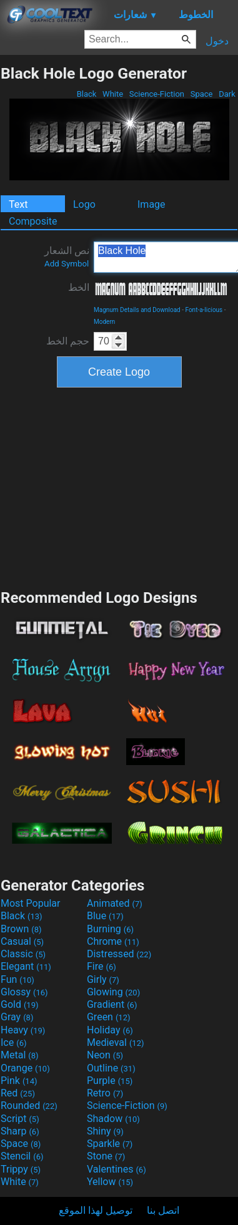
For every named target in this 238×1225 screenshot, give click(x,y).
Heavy (23, 1030)
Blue (105, 916)
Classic (23, 954)
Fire (101, 966)
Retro (105, 1093)
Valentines (116, 1169)
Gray (17, 1017)
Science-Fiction (157, 94)
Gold (20, 1004)
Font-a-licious (203, 309)
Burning (110, 929)
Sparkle (109, 1143)
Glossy (24, 992)
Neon (105, 1055)
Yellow (110, 1182)
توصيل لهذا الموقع (95, 1210)
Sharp (20, 1131)
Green (109, 1017)
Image (151, 204)
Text (18, 204)
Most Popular (31, 903)
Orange (25, 1068)
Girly (103, 979)
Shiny (105, 1131)
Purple (109, 1080)
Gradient (112, 1004)
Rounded (29, 1105)
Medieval (115, 1042)
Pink (19, 1080)
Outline (111, 1068)
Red (18, 1093)
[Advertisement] (119, 486)
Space (201, 94)
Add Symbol (66, 263)
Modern (104, 321)
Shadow (113, 1119)
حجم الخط (67, 341)
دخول (217, 41)
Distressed (119, 954)
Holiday (110, 1030)
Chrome (113, 941)
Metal (20, 1055)
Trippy (21, 1169)
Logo (84, 204)
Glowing (113, 992)
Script (20, 1119)
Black (86, 94)
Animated (114, 903)
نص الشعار (66, 256)
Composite (33, 221)
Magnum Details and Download (137, 309)
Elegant (26, 966)
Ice (13, 1042)
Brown (21, 929)
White (113, 94)
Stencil (22, 1156)
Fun (17, 979)
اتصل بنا (163, 1210)
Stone (106, 1156)
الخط (78, 287)
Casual (22, 941)
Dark (227, 94)
